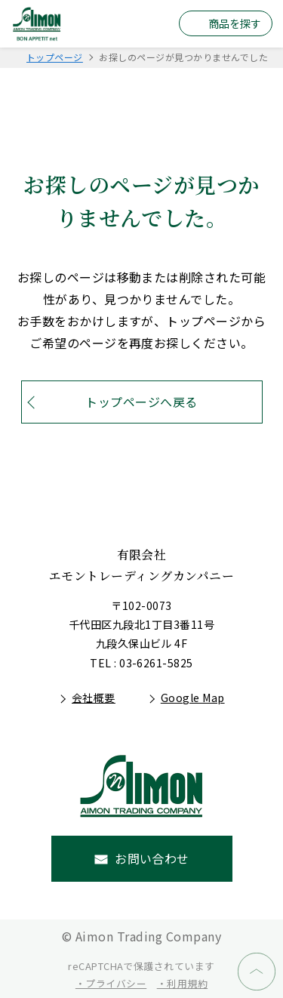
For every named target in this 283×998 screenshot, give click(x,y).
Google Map (193, 697)
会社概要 (93, 697)
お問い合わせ (152, 858)
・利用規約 (182, 983)
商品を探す (234, 23)
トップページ (54, 57)
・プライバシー (110, 983)
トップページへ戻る (141, 402)
